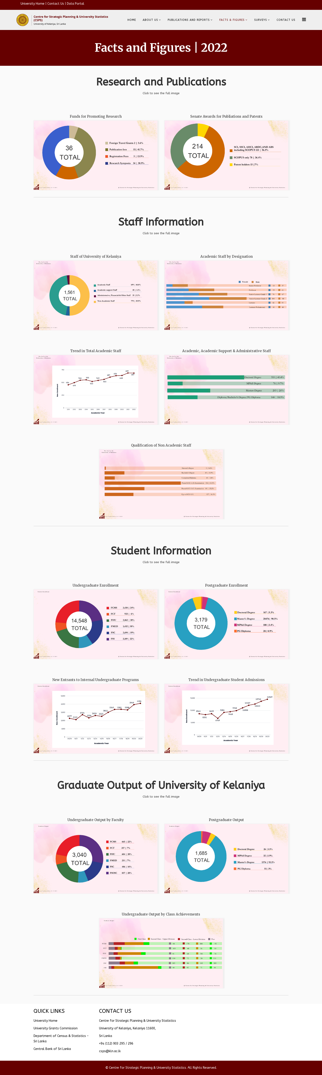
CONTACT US (286, 19)
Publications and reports (189, 19)
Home (131, 19)
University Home (32, 4)
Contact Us (55, 4)
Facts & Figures (232, 19)
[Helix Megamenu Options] (304, 19)
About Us (150, 19)
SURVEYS (260, 19)
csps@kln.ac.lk (110, 1051)
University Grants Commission (56, 1028)
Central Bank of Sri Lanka (52, 1049)
